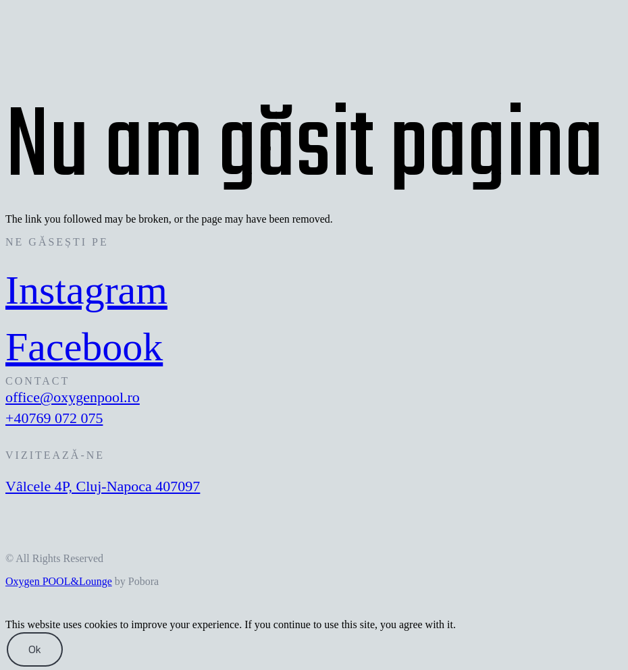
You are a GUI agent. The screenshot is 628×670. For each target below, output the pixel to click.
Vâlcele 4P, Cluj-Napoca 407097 (102, 486)
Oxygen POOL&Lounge (58, 581)
